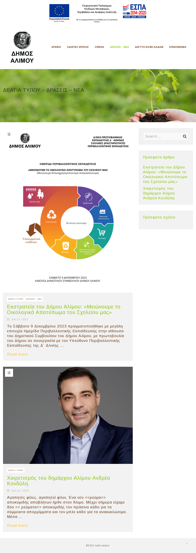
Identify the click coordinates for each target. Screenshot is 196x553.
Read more (19, 354)
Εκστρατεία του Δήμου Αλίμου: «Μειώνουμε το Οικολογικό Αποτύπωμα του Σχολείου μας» (63, 309)
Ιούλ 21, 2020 (20, 490)
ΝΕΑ (40, 299)
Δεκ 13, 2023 (19, 319)
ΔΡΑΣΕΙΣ (30, 299)
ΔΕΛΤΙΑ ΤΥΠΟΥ (15, 299)
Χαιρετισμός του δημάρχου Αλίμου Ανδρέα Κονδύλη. (159, 193)
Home (173, 91)
